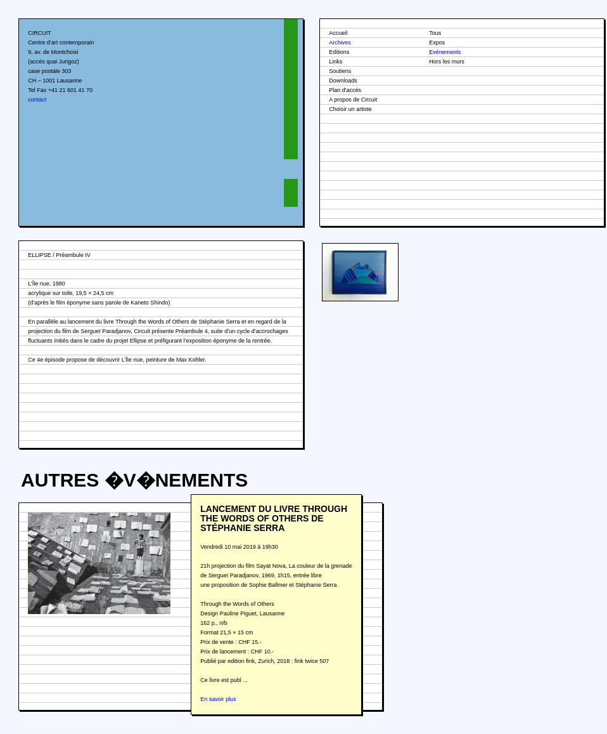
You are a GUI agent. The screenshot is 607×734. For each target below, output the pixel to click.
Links (335, 61)
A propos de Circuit (353, 99)
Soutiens (340, 71)
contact (37, 99)
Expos (437, 42)
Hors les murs (446, 61)
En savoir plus (218, 699)
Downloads (343, 80)
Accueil (338, 33)
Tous (435, 33)
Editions (339, 52)
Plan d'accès (345, 90)
